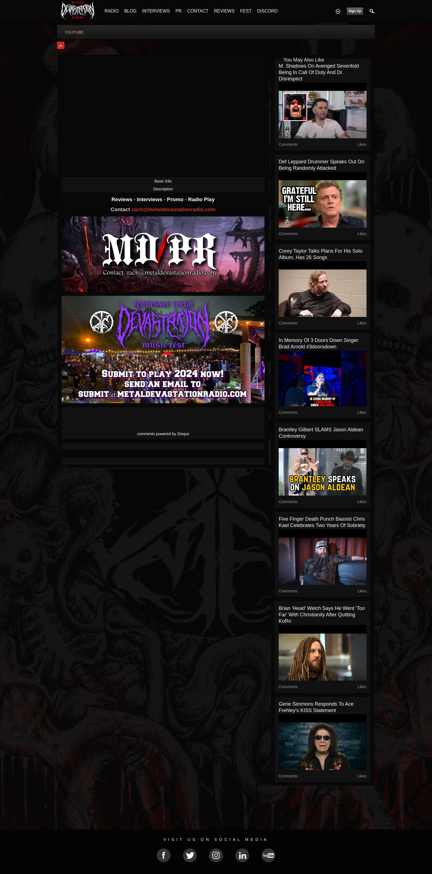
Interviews (150, 199)
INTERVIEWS (156, 11)
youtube (74, 32)
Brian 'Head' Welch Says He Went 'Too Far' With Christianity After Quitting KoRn (322, 614)
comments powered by (163, 434)
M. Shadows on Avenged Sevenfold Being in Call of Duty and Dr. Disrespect (319, 72)
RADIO (112, 11)
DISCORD (267, 11)
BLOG (130, 11)
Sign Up (355, 11)
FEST (246, 11)
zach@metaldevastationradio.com (173, 209)
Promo (176, 199)
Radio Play (201, 199)
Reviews (122, 199)
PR (178, 11)
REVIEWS (224, 11)
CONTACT (197, 11)
